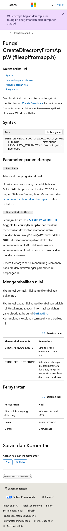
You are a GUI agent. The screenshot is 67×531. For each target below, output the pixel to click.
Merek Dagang (42, 520)
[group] (33, 144)
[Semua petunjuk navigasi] (6, 33)
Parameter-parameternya (19, 80)
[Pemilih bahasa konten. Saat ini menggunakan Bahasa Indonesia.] (16, 488)
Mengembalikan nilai (17, 84)
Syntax (9, 75)
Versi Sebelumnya (32, 505)
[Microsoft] (33, 5)
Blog (48, 505)
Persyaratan (12, 89)
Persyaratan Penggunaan (16, 520)
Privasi (30, 510)
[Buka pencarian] (51, 5)
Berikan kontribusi (13, 510)
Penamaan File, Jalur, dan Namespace (26, 199)
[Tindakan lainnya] (61, 33)
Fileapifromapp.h (22, 33)
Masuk (60, 4)
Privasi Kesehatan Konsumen (18, 515)
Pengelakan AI (10, 505)
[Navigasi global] (3, 5)
